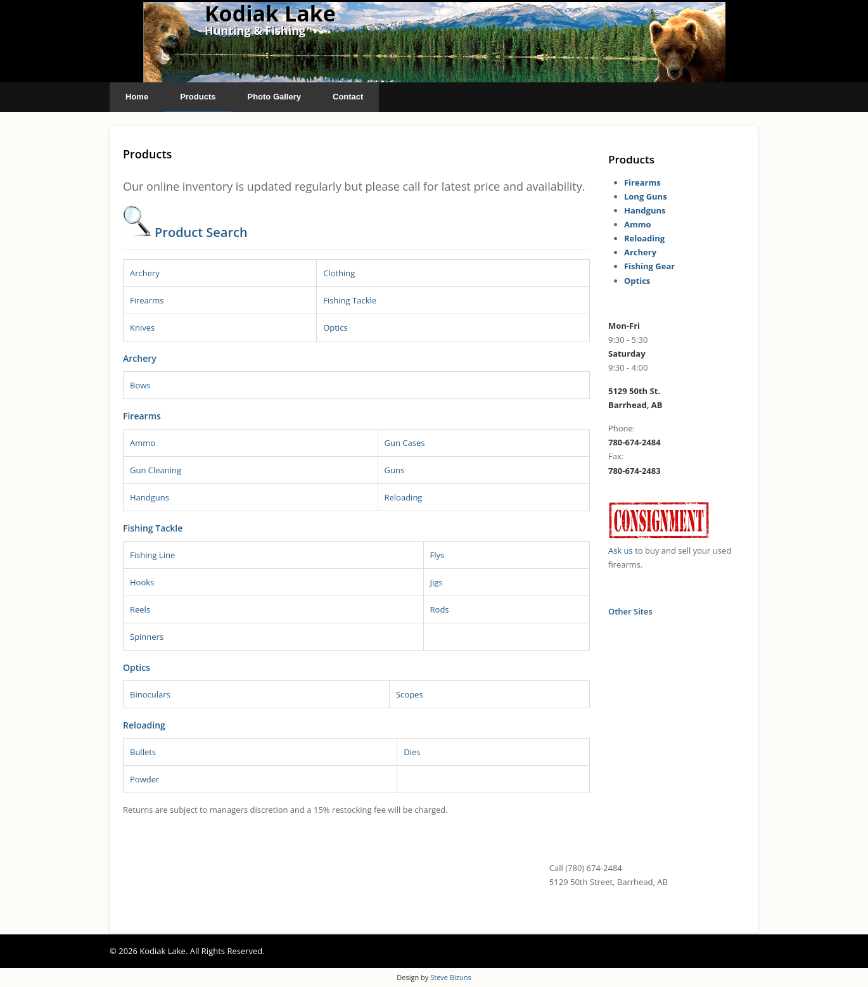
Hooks (142, 582)
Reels (140, 609)
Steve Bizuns (450, 977)
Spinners (146, 636)
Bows (140, 385)
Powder (144, 779)
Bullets (143, 752)
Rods (439, 609)
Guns (395, 470)
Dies (412, 752)
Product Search (201, 232)
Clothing (339, 273)
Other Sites (630, 611)
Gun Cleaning (155, 470)
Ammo (142, 443)
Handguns (149, 497)
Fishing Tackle (349, 300)
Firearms (146, 300)
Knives (142, 327)
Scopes (409, 694)
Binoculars (150, 694)
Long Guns (645, 196)
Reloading (404, 497)
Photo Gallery (274, 96)
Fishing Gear (649, 266)
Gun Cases (405, 443)
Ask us (620, 550)
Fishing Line (152, 555)
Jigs (436, 582)
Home (136, 96)
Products (197, 96)
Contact (348, 96)
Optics (335, 327)
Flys (437, 555)
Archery (145, 273)
